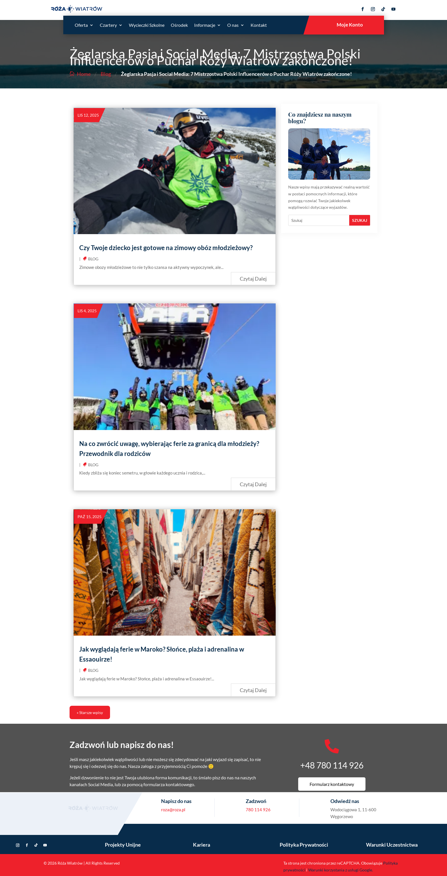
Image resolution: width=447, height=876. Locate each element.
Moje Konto (350, 25)
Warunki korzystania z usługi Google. (340, 869)
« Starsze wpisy (90, 712)
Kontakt (259, 25)
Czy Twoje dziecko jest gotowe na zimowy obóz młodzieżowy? (166, 248)
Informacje (204, 25)
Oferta (81, 25)
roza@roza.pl (173, 809)
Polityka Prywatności (304, 844)
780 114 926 (258, 809)
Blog (106, 74)
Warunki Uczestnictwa (392, 844)
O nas (233, 25)
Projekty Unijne (123, 844)
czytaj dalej (253, 278)
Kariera (201, 844)
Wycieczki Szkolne (146, 25)
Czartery (108, 25)
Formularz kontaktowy (332, 784)
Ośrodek (179, 25)
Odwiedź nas (344, 801)
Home (84, 74)
